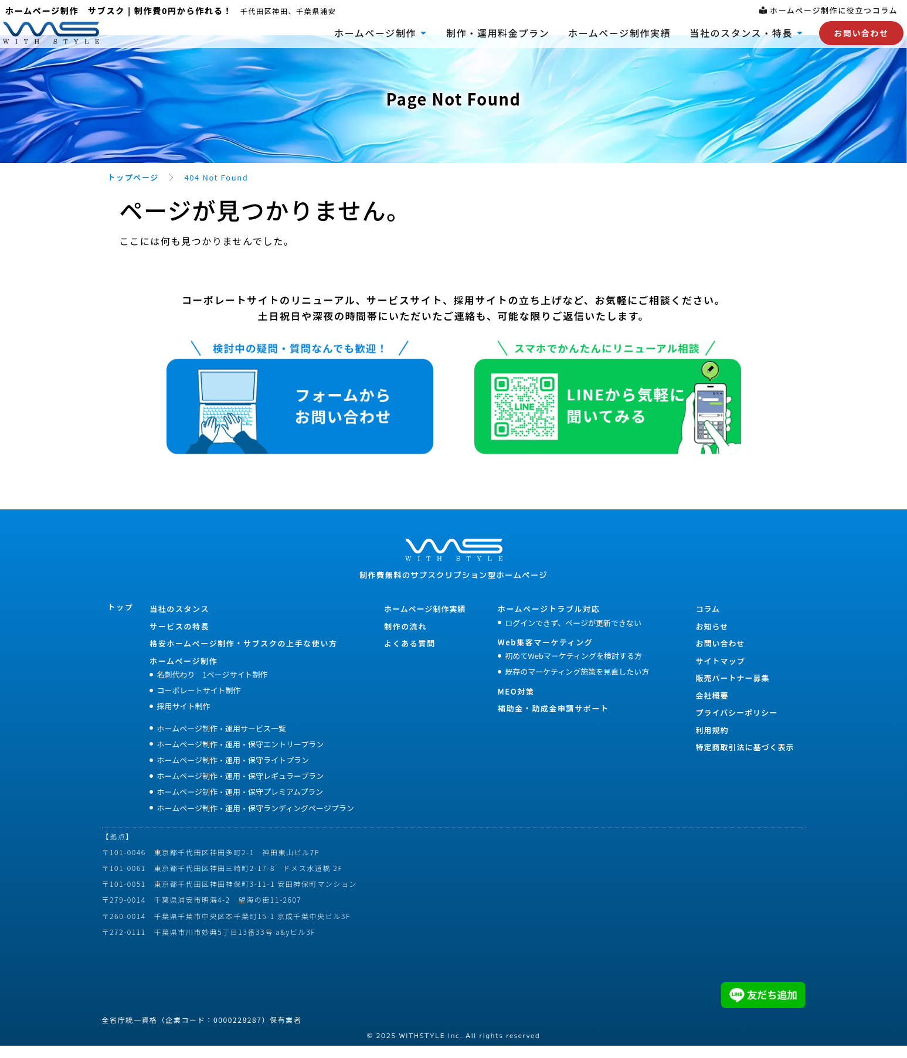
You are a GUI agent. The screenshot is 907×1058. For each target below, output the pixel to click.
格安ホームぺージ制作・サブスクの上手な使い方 (244, 655)
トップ (121, 619)
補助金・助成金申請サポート (553, 720)
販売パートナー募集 (732, 690)
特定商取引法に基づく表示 (744, 759)
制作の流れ (405, 638)
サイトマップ (720, 673)
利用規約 (711, 742)
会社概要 (711, 707)
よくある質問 (410, 655)
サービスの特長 (179, 638)
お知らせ (711, 638)
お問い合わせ (720, 655)
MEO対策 (516, 703)
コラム (707, 621)
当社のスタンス (179, 621)
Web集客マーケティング (545, 654)
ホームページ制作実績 (425, 621)
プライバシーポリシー (736, 724)
